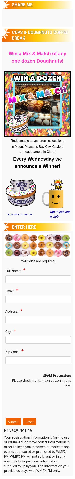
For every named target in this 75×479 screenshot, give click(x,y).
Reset (29, 422)
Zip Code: (12, 352)
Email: (10, 291)
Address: (12, 311)
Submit (13, 422)
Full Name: (13, 271)
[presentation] (21, 402)
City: (8, 331)
